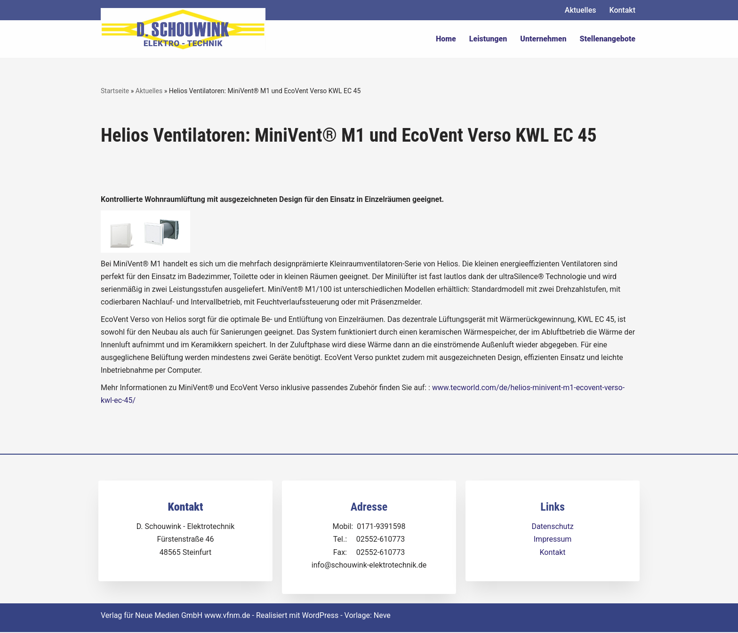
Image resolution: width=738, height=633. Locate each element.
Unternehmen (543, 38)
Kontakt (622, 10)
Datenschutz (552, 527)
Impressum (553, 540)
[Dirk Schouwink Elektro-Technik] (183, 29)
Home (446, 38)
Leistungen (488, 38)
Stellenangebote (607, 38)
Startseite (115, 91)
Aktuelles (580, 10)
